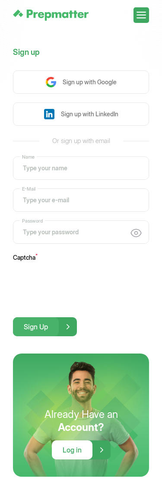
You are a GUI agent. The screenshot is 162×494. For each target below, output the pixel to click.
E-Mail (28, 188)
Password (32, 220)
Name (28, 156)
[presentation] (78, 283)
